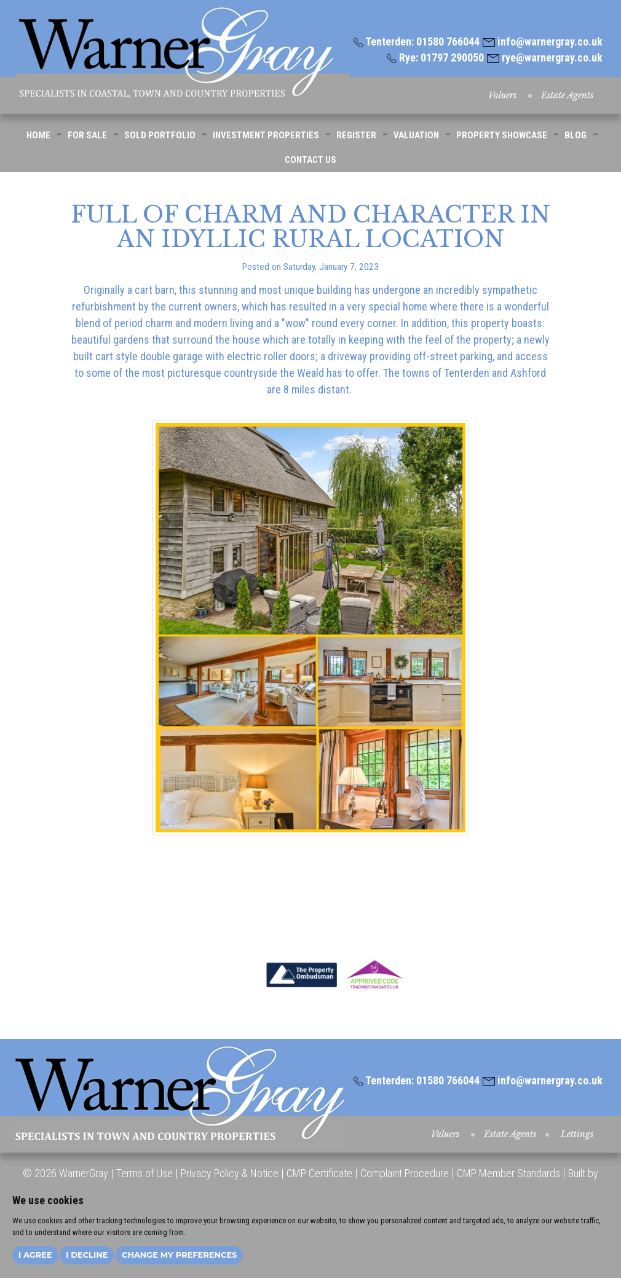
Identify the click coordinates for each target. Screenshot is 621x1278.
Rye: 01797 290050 (435, 57)
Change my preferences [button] (179, 1255)
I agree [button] (35, 1255)
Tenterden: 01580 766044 (417, 41)
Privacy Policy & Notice (230, 1173)
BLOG (575, 135)
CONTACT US (310, 159)
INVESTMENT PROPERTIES (266, 135)
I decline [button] (87, 1255)
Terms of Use (144, 1173)
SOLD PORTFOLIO (160, 135)
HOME (38, 135)
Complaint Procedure (403, 1173)
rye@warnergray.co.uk (545, 57)
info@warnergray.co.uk (543, 41)
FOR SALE (87, 135)
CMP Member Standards (508, 1173)
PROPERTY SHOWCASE (501, 135)
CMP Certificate (319, 1173)
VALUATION (416, 135)
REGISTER (356, 135)
